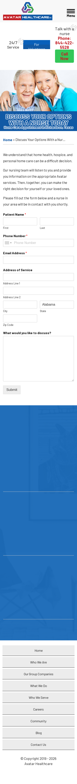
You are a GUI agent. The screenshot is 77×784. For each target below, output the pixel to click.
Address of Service (17, 270)
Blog (39, 733)
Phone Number (15, 236)
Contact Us (38, 744)
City (5, 311)
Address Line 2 (12, 297)
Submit (11, 390)
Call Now (64, 56)
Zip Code (8, 324)
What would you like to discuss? (27, 333)
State (43, 311)
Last (42, 227)
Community (38, 721)
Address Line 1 (11, 283)
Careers (38, 709)
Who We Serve (38, 697)
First (5, 227)
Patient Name (14, 214)
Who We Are (38, 662)
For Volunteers (36, 45)
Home (38, 650)
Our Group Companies (38, 674)
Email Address (15, 253)
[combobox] (8, 243)
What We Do (38, 686)
